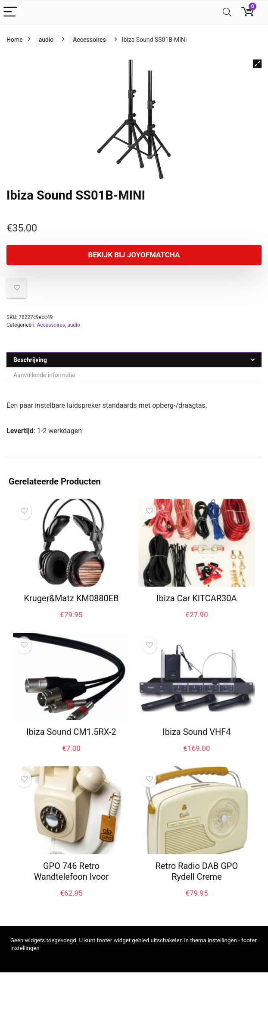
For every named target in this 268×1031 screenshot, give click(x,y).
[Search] (227, 12)
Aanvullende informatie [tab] (44, 375)
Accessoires (89, 39)
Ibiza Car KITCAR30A (196, 598)
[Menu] (10, 12)
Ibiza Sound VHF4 (196, 732)
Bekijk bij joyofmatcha (134, 254)
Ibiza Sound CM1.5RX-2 (71, 732)
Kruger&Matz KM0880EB (71, 598)
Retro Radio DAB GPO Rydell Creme (197, 871)
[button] (257, 63)
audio (46, 39)
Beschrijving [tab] (30, 359)
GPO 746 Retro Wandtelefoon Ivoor (71, 871)
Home (14, 39)
